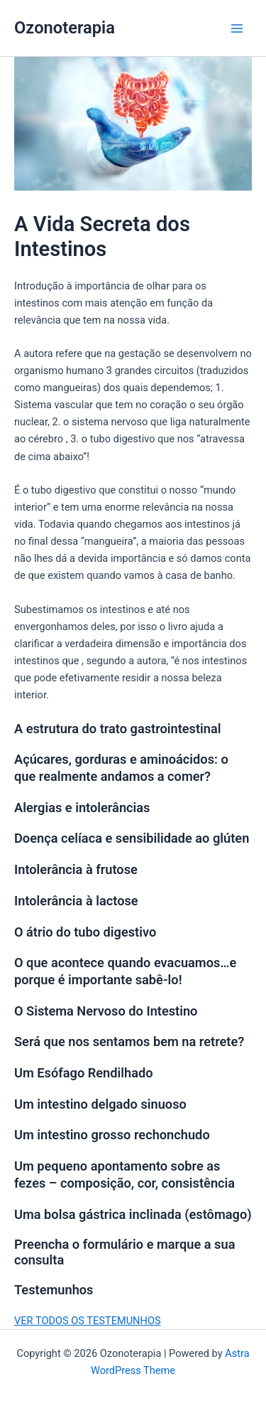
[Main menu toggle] (237, 28)
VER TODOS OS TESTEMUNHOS (87, 1320)
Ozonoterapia (64, 28)
